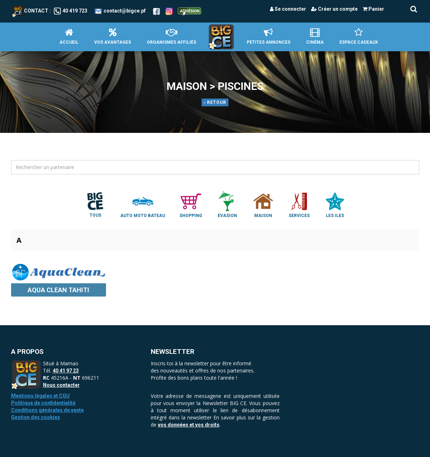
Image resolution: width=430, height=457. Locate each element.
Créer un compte (334, 9)
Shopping (190, 204)
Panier (373, 9)
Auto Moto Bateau (142, 204)
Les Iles (335, 204)
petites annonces (268, 36)
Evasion (227, 204)
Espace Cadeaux (358, 36)
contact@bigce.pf (124, 11)
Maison (263, 204)
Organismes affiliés (171, 36)
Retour (215, 102)
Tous (95, 204)
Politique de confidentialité (43, 403)
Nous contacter (61, 385)
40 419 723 (74, 11)
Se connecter (288, 9)
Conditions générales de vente (47, 410)
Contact (30, 11)
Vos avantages (112, 36)
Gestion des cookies (35, 417)
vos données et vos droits (188, 425)
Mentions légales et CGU (40, 396)
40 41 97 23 (66, 371)
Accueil (68, 36)
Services (299, 204)
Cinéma (315, 36)
